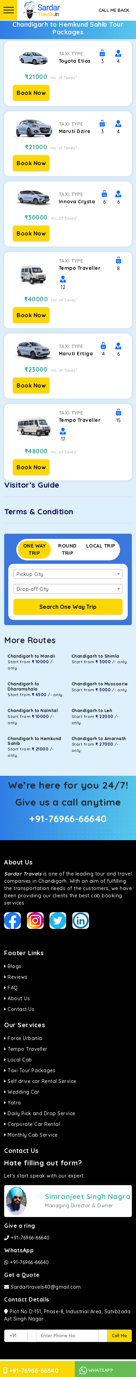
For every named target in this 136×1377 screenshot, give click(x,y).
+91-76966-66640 (68, 818)
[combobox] (68, 574)
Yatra (12, 1103)
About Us (17, 998)
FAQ (11, 988)
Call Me (119, 1335)
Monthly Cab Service (31, 1135)
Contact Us (19, 1009)
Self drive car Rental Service (40, 1081)
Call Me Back (114, 10)
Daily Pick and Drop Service (39, 1113)
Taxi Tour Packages (29, 1070)
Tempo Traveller (25, 1049)
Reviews (16, 977)
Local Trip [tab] (100, 546)
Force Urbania (23, 1038)
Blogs (12, 966)
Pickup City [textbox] (30, 574)
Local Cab (18, 1060)
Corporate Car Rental (32, 1124)
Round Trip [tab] (67, 549)
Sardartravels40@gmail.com (42, 1287)
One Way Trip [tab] (34, 549)
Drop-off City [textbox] (33, 589)
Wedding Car (21, 1092)
